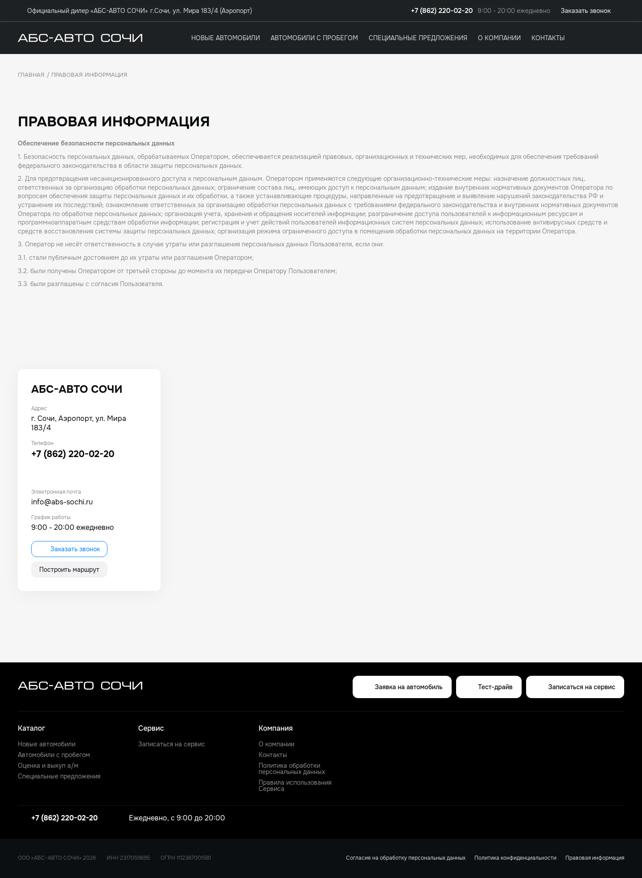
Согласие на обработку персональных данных (405, 858)
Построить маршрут (69, 570)
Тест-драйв (489, 686)
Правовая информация (594, 858)
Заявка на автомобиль (402, 686)
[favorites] (618, 38)
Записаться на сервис (575, 686)
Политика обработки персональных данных (292, 768)
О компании (499, 38)
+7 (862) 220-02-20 (442, 11)
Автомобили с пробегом (314, 38)
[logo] (80, 38)
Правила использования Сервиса (295, 785)
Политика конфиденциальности (515, 858)
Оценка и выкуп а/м (48, 765)
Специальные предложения (418, 38)
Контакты (548, 38)
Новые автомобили (225, 38)
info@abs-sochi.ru (62, 502)
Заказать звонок (69, 549)
